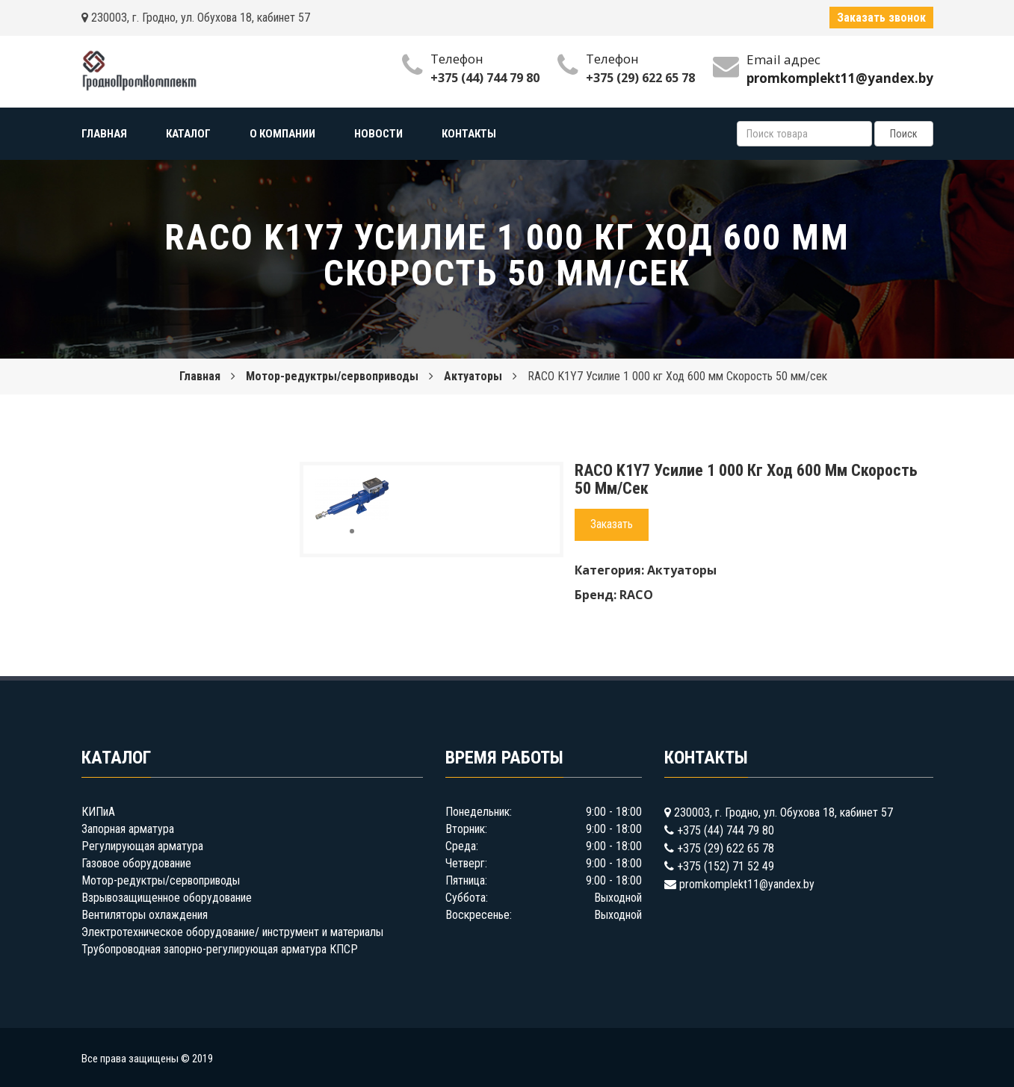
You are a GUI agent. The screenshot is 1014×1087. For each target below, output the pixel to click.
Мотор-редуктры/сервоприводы (332, 376)
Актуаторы (473, 376)
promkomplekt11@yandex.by (746, 884)
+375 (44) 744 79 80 (485, 77)
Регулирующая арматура (142, 846)
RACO (636, 594)
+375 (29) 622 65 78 (640, 77)
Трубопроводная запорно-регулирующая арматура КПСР (219, 949)
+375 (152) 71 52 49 (725, 866)
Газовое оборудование (136, 863)
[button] (376, 490)
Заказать (611, 524)
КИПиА (98, 812)
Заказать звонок (881, 17)
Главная (199, 376)
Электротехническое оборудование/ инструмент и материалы (232, 932)
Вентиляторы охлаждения (144, 915)
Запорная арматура (127, 829)
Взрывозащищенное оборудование (166, 898)
